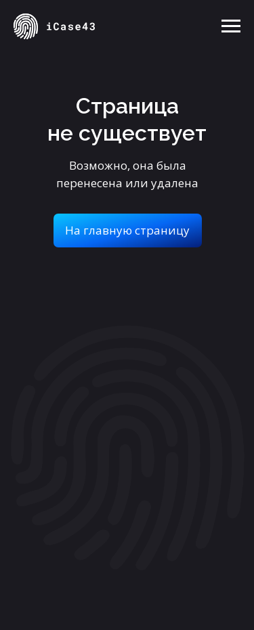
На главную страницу (127, 230)
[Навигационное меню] (230, 26)
